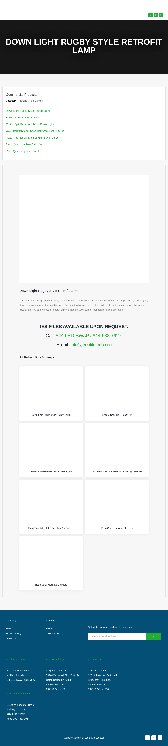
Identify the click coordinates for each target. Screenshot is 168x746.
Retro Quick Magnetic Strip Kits (24, 151)
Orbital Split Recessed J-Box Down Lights (30, 124)
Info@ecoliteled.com (17, 675)
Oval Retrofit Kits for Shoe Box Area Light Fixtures (35, 131)
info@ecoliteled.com (91, 344)
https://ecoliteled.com (17, 670)
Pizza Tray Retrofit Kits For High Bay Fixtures (32, 137)
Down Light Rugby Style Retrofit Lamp (28, 110)
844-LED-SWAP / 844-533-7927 (88, 335)
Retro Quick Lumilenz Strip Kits (24, 144)
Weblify (89, 737)
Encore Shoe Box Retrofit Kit (22, 117)
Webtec (100, 737)
